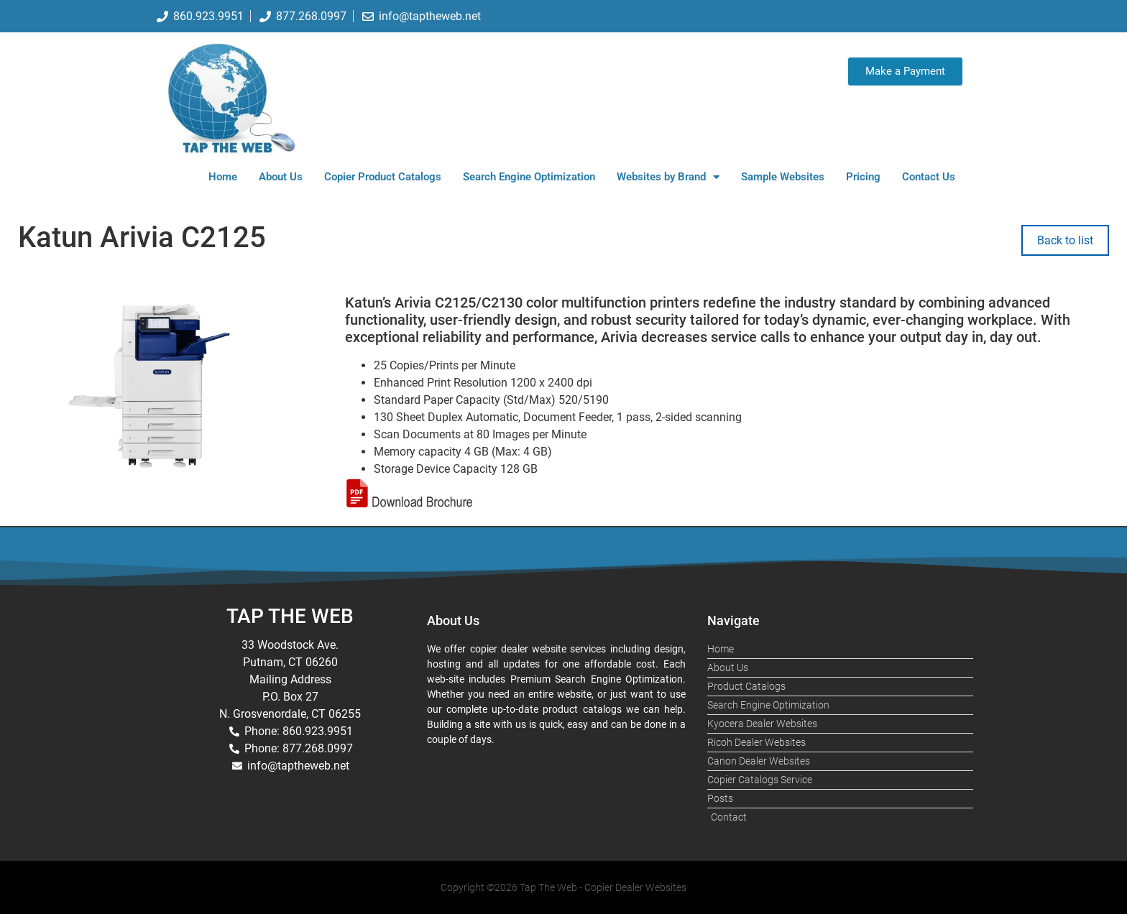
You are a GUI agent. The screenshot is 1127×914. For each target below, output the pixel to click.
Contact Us (928, 176)
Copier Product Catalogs (382, 176)
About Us (281, 176)
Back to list (1065, 240)
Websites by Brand (668, 177)
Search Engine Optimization (529, 176)
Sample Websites (782, 176)
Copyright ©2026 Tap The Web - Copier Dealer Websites (563, 887)
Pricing (863, 176)
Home (222, 176)
